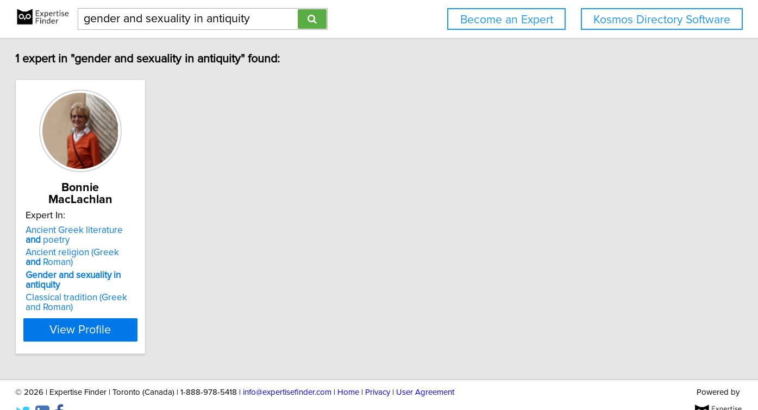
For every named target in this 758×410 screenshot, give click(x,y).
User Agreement (425, 371)
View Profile (131, 308)
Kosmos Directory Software (661, 20)
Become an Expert (506, 20)
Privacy (377, 371)
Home (348, 371)
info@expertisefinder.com (287, 371)
